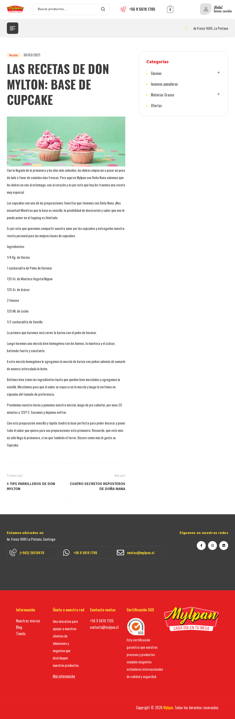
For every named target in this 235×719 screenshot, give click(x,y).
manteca (94, 343)
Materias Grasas (162, 95)
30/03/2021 (31, 54)
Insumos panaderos (164, 84)
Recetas (13, 55)
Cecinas (156, 73)
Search (103, 9)
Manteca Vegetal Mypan (37, 278)
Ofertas (156, 105)
